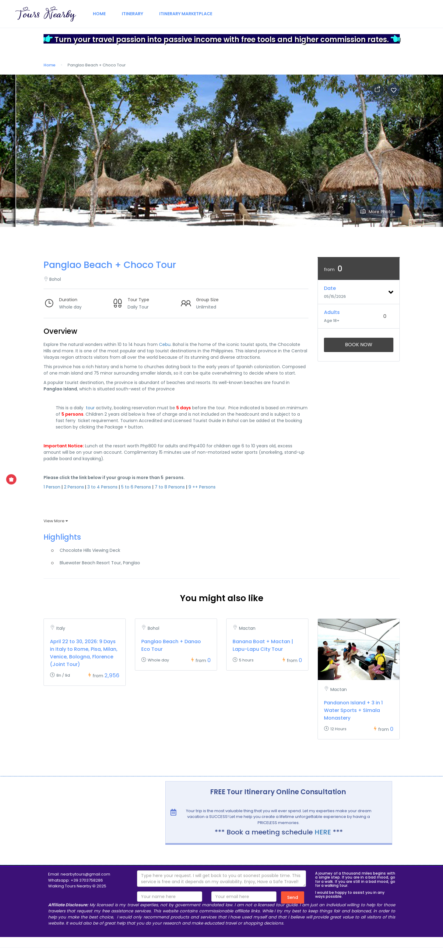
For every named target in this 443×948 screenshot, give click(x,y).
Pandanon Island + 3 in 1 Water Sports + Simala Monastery (353, 710)
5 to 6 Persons (136, 487)
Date (330, 288)
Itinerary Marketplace (185, 14)
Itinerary (132, 14)
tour (90, 408)
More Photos (377, 212)
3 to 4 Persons (102, 487)
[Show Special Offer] (11, 479)
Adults (332, 312)
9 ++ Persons (202, 487)
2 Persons (74, 487)
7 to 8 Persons (170, 487)
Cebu (165, 344)
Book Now (358, 344)
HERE (323, 832)
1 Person (52, 487)
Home (99, 14)
